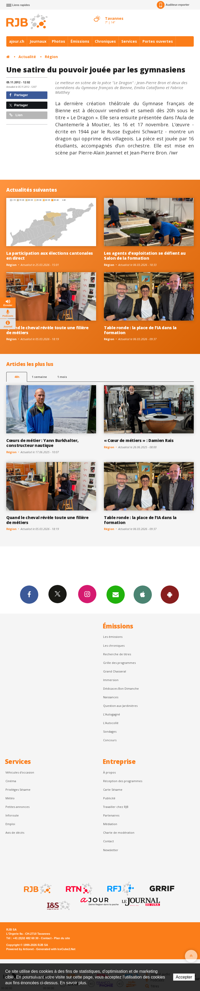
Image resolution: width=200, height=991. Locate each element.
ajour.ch (16, 41)
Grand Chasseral (114, 671)
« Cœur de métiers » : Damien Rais (139, 440)
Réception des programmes (122, 781)
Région (51, 56)
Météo (10, 798)
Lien (15, 115)
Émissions (80, 41)
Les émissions (112, 636)
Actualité (27, 56)
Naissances (110, 697)
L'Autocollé (110, 723)
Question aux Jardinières (120, 705)
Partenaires (111, 815)
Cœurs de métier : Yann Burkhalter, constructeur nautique (42, 443)
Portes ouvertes (157, 41)
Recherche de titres (117, 654)
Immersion (110, 680)
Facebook (29, 594)
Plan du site (62, 938)
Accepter (184, 977)
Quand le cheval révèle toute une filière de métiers (47, 330)
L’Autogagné (111, 714)
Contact (108, 841)
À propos (109, 772)
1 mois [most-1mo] (62, 377)
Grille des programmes (119, 662)
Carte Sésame (112, 789)
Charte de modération (118, 832)
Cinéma (10, 781)
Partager (18, 95)
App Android (170, 594)
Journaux (38, 41)
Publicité (109, 798)
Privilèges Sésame (17, 789)
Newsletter (110, 850)
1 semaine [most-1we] (39, 377)
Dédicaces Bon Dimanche (121, 688)
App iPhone (143, 594)
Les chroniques (113, 645)
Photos (58, 41)
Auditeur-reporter (173, 5)
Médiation (110, 824)
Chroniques (105, 41)
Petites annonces (17, 806)
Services (129, 41)
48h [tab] (16, 377)
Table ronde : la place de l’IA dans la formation (140, 330)
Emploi (10, 824)
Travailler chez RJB (115, 806)
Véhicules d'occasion (19, 772)
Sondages (109, 731)
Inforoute (12, 815)
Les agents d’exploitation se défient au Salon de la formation (145, 255)
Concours (109, 740)
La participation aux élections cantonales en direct (49, 255)
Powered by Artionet (20, 949)
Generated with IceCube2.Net (55, 949)
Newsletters (116, 594)
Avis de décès (14, 832)
